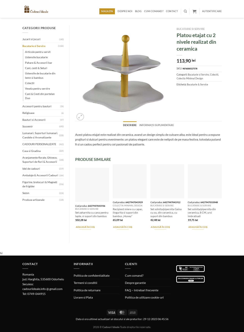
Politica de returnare (87, 290)
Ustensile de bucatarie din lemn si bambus (40, 75)
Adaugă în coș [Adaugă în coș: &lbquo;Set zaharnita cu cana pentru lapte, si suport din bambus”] (85, 227)
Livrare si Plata (83, 297)
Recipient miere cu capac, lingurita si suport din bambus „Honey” (128, 212)
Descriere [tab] (130, 125)
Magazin (107, 11)
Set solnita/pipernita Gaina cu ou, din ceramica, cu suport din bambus (166, 212)
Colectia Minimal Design (190, 78)
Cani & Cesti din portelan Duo (40, 96)
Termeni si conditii (85, 282)
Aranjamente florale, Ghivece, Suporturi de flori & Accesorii (39, 159)
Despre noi (125, 11)
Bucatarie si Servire (33, 46)
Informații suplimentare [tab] (156, 125)
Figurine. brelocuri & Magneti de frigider (39, 184)
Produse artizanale (33, 199)
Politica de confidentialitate (92, 275)
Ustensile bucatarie (36, 57)
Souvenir (27, 126)
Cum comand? (153, 11)
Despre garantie (135, 282)
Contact (172, 11)
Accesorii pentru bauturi (36, 106)
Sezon (25, 193)
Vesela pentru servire (37, 88)
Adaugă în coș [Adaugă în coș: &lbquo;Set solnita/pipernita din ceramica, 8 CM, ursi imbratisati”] (198, 227)
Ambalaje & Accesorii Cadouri (40, 175)
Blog (138, 11)
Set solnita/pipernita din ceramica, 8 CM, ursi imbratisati (202, 212)
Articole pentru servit (38, 51)
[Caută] (185, 11)
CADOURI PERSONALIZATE (39, 144)
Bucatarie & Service (197, 84)
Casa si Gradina (31, 150)
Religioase (28, 112)
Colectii (29, 83)
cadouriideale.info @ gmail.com (42, 289)
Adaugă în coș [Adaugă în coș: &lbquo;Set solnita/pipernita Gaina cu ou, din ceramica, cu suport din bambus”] (160, 227)
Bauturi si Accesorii (34, 119)
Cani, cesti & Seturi (36, 68)
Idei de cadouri (31, 168)
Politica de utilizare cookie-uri (144, 297)
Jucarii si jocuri (31, 39)
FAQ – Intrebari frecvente (141, 290)
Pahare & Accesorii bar (38, 62)
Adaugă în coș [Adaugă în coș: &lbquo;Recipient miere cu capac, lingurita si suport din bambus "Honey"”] (122, 227)
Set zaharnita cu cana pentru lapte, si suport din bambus (91, 214)
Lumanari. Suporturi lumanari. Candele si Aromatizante (40, 135)
